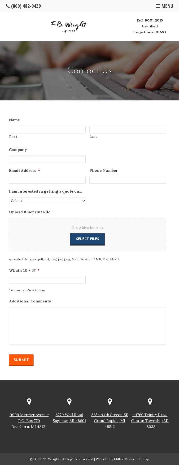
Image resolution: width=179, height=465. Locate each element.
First (13, 137)
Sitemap (142, 459)
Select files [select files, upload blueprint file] (87, 239)
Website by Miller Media (115, 459)
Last (93, 137)
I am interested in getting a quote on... (45, 191)
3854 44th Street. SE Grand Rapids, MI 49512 (109, 420)
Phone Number (103, 170)
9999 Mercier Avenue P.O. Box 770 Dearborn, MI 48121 (29, 420)
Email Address (24, 170)
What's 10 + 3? (24, 270)
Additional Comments (30, 301)
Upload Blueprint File (29, 212)
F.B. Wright (51, 459)
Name (14, 119)
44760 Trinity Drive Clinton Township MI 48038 (150, 420)
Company (18, 149)
